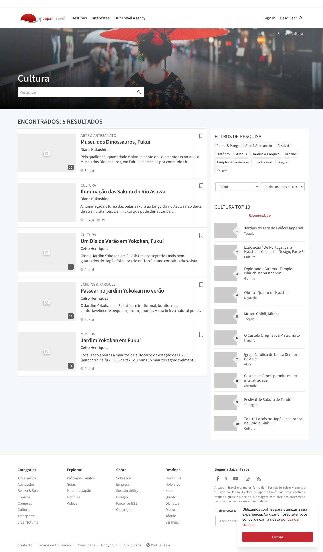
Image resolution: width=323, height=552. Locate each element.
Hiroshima (173, 478)
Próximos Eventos (81, 478)
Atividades (26, 484)
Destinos (79, 17)
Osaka (170, 509)
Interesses (101, 17)
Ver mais (172, 522)
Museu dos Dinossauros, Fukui (115, 141)
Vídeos (72, 503)
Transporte (26, 515)
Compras (25, 503)
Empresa (123, 484)
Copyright (124, 509)
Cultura (24, 509)
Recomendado (260, 215)
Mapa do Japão (79, 490)
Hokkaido (172, 484)
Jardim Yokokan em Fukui (110, 340)
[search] (139, 92)
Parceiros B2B (127, 503)
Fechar (277, 536)
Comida (24, 497)
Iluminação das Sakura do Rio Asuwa (122, 191)
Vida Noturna (28, 522)
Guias (71, 484)
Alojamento (27, 478)
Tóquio (170, 515)
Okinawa (172, 503)
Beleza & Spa (28, 490)
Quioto (170, 497)
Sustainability (127, 490)
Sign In (269, 17)
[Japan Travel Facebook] (217, 479)
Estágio (122, 497)
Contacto (25, 545)
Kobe (169, 490)
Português (158, 545)
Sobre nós (123, 478)
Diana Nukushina (95, 149)
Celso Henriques (94, 248)
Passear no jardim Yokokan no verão (122, 290)
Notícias (73, 497)
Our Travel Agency (129, 17)
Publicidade (132, 545)
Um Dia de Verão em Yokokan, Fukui (122, 240)
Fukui (282, 33)
